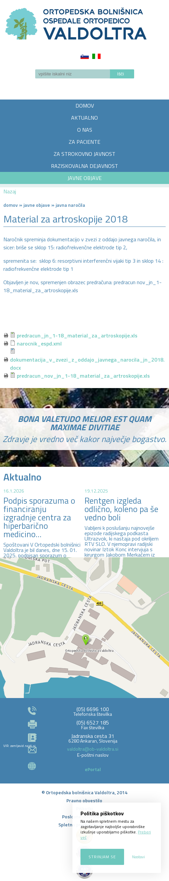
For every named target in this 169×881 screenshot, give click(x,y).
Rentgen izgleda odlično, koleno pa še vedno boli (121, 509)
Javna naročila (70, 204)
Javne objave (36, 204)
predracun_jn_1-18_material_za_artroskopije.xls (77, 335)
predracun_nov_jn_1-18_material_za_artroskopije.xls (83, 376)
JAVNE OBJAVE (84, 178)
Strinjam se (102, 857)
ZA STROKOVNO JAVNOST (84, 154)
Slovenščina (84, 56)
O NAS (84, 130)
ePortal (93, 769)
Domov (10, 204)
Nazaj (9, 191)
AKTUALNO (84, 118)
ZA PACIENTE (84, 142)
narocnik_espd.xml (39, 343)
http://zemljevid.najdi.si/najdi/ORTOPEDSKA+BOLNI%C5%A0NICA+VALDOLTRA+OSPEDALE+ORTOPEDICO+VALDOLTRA (84, 627)
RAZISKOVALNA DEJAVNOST (84, 166)
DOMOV (84, 106)
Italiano (96, 56)
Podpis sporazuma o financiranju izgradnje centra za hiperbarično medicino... (39, 517)
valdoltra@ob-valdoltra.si (92, 748)
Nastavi (138, 857)
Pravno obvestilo (84, 800)
